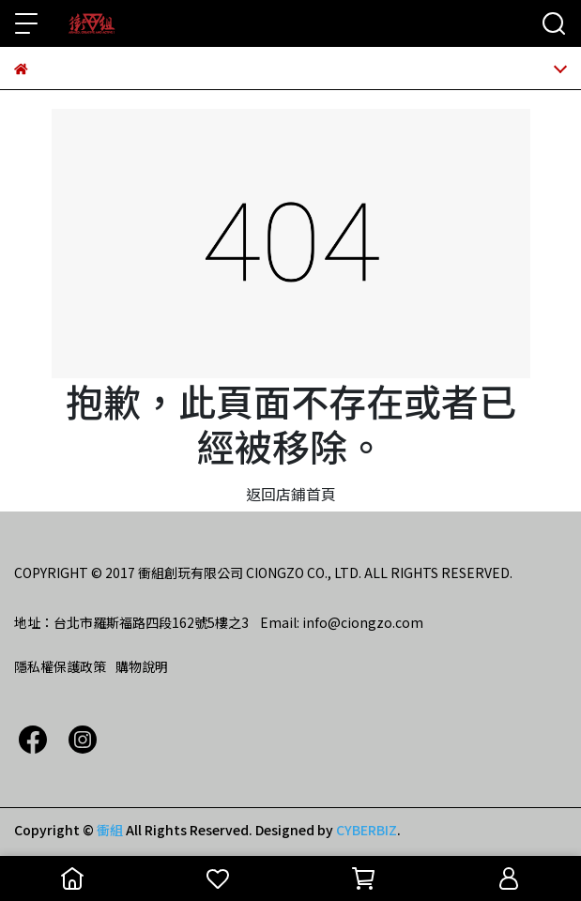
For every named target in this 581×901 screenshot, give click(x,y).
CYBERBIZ (366, 829)
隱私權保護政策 (60, 666)
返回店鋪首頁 (291, 493)
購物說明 (141, 666)
